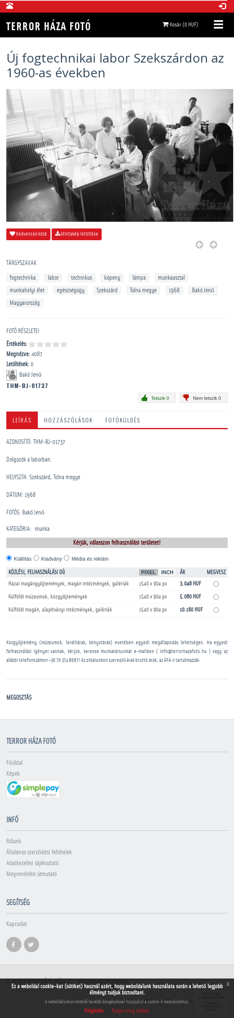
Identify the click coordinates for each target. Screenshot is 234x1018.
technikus (81, 278)
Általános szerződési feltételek (39, 852)
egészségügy (70, 290)
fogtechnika (23, 278)
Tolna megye (143, 290)
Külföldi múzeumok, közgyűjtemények (47, 597)
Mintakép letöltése (76, 234)
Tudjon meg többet (131, 1011)
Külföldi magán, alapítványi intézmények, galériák (60, 610)
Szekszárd (107, 290)
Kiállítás (23, 559)
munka (42, 529)
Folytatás (93, 1011)
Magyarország (25, 303)
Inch (167, 572)
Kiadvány (51, 559)
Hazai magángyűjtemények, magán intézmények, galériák (68, 584)
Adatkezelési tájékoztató (32, 863)
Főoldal (14, 763)
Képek (13, 774)
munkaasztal (171, 278)
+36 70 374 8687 (64, 660)
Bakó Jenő (203, 290)
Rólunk (13, 841)
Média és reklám (89, 559)
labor (53, 278)
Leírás (22, 419)
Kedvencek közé (28, 234)
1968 (174, 290)
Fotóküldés (122, 419)
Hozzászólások (68, 419)
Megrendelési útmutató (31, 874)
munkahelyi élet (27, 290)
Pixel (148, 572)
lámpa (139, 278)
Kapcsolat (16, 924)
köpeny (112, 278)
